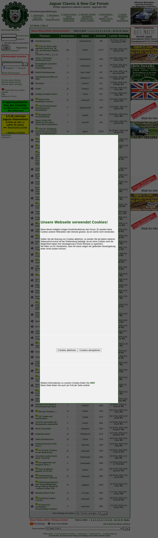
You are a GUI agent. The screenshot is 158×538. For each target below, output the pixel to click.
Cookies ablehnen (67, 350)
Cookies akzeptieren (89, 350)
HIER (92, 383)
